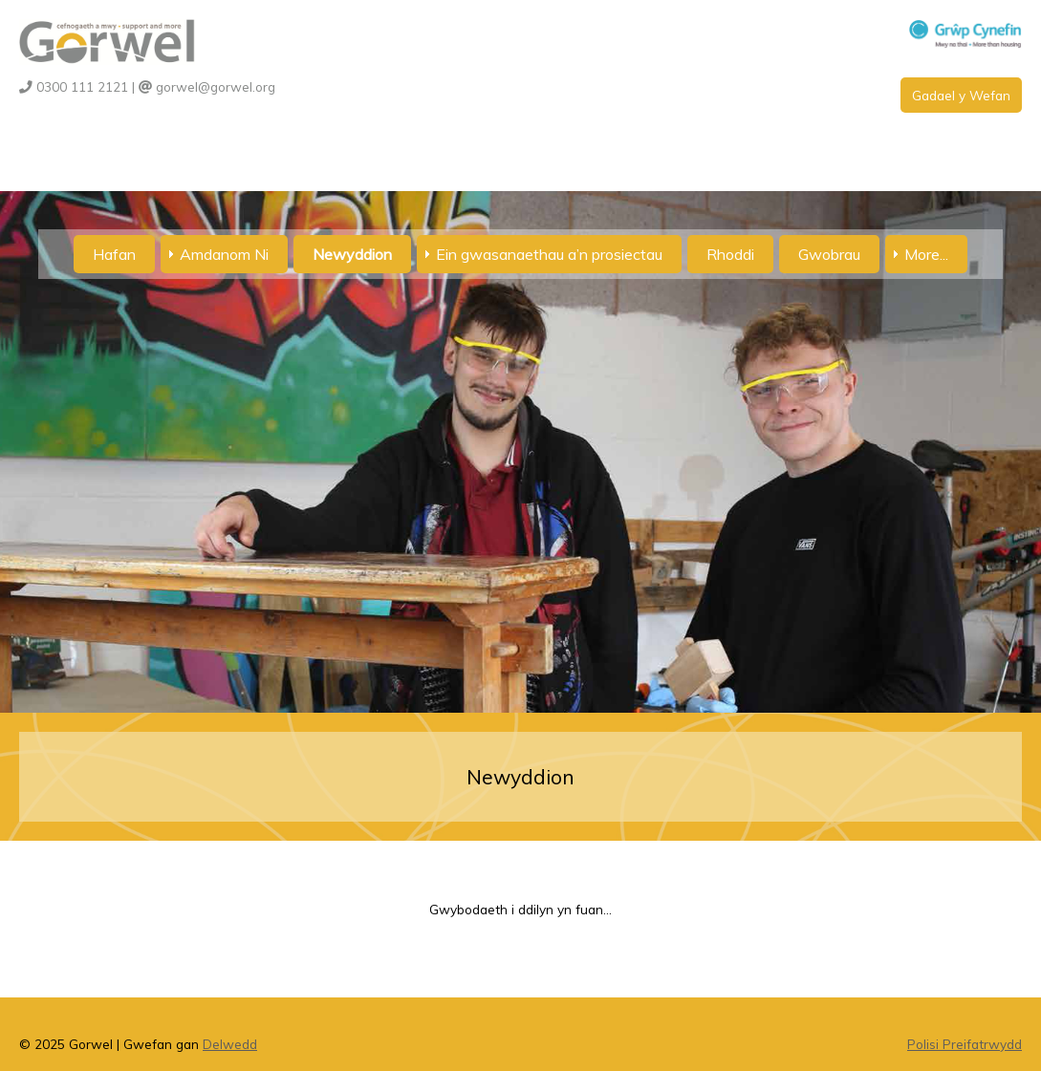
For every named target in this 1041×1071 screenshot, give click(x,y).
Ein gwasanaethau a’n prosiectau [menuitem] (549, 254)
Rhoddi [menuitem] (730, 254)
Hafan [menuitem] (114, 254)
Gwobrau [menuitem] (829, 254)
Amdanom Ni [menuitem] (224, 254)
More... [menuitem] (926, 254)
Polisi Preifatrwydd (964, 1044)
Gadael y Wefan (961, 95)
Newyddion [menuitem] (352, 254)
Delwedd (230, 1044)
